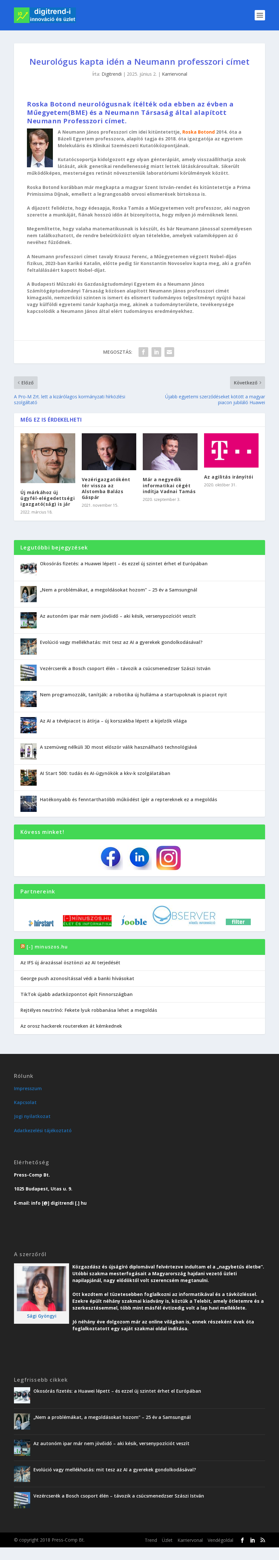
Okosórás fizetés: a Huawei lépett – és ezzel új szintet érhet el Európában (124, 563)
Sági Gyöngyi (41, 1316)
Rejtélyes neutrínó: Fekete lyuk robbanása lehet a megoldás (88, 1010)
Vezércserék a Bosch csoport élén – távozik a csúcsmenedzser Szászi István (125, 668)
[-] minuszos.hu (47, 947)
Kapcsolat (25, 1102)
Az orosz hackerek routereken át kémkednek (71, 1026)
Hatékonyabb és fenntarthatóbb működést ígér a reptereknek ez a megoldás (128, 799)
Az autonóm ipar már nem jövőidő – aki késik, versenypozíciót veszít (118, 616)
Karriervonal (174, 74)
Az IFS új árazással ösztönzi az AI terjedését (70, 962)
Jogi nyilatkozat (32, 1116)
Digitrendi (112, 74)
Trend (151, 1540)
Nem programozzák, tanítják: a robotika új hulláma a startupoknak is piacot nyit (133, 694)
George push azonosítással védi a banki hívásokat (77, 978)
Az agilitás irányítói (228, 477)
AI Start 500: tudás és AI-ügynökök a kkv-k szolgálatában (105, 773)
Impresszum (28, 1088)
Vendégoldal (220, 1540)
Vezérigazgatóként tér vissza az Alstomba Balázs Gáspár (106, 488)
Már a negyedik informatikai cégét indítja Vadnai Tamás (169, 485)
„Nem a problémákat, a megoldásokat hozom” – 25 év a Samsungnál (118, 590)
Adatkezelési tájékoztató (43, 1130)
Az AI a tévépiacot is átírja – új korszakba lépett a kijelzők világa (113, 721)
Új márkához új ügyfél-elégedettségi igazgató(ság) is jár (47, 498)
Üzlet (167, 1540)
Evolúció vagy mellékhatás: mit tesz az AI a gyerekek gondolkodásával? (121, 642)
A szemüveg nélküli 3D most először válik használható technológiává (118, 747)
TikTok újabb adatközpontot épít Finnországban (76, 994)
